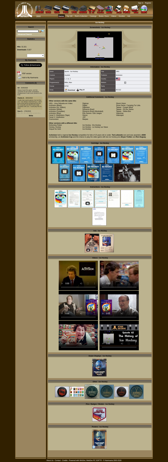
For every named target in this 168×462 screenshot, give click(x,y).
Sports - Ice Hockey (71, 71)
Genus (85, 115)
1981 (117, 71)
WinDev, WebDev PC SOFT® (91, 460)
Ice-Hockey (87, 129)
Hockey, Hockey (55, 127)
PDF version (27, 74)
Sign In (140, 3)
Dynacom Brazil (88, 109)
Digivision (86, 107)
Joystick (67, 75)
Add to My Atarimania (30, 78)
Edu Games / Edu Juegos (92, 113)
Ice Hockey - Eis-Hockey (92, 125)
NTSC (67, 86)
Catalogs (93, 16)
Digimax (86, 103)
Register (148, 3)
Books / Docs (104, 16)
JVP (84, 117)
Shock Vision (121, 103)
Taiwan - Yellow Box (123, 111)
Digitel (85, 105)
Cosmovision (54, 119)
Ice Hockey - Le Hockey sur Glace (95, 127)
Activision (119, 75)
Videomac (120, 113)
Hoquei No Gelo (55, 129)
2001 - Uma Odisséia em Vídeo (60, 103)
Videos (113, 16)
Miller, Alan (68, 82)
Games (61, 16)
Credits (65, 460)
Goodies (122, 16)
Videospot (120, 115)
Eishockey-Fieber (55, 125)
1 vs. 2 (68, 79)
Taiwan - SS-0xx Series (124, 109)
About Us (49, 460)
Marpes (85, 119)
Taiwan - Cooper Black (124, 107)
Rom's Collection (81, 16)
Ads (128, 16)
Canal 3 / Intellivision (56, 115)
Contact (58, 460)
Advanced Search (25, 34)
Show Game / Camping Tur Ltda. (128, 105)
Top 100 (70, 16)
